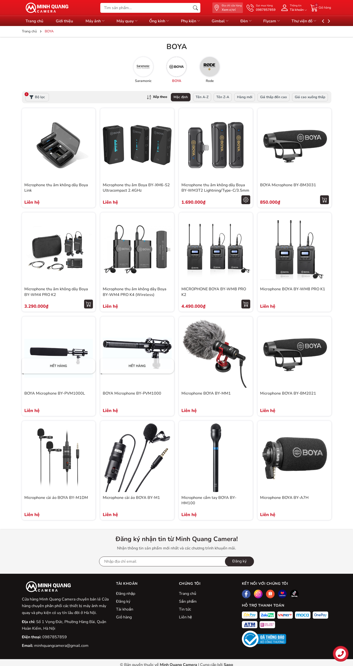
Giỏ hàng (124, 617)
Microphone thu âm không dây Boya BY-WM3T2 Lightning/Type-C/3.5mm (215, 187)
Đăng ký (123, 601)
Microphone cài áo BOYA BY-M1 (131, 497)
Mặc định (181, 97)
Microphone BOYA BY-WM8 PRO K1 (292, 289)
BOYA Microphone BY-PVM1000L (54, 393)
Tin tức (185, 609)
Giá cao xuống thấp (310, 97)
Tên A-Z (202, 97)
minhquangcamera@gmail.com (61, 645)
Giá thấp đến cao (273, 97)
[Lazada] (282, 594)
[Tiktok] (294, 594)
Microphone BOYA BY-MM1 (206, 393)
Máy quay (131, 21)
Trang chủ (187, 593)
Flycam (282, 21)
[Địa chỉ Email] (176, 561)
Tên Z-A (222, 97)
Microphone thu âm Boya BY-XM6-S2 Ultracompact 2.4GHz (136, 187)
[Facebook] (246, 594)
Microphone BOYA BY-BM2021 (288, 393)
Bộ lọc (35, 96)
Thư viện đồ (316, 21)
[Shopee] (270, 594)
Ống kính (165, 21)
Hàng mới (244, 97)
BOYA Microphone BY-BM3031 (288, 185)
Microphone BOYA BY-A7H (284, 497)
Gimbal (228, 21)
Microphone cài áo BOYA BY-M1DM (56, 497)
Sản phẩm (188, 601)
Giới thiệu (65, 21)
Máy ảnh (98, 21)
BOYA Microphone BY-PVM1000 (132, 393)
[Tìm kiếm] (195, 8)
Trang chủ (34, 21)
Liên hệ (185, 617)
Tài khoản (124, 609)
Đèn (256, 21)
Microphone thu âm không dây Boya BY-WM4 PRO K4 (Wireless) (134, 291)
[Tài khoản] (293, 7)
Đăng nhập (125, 593)
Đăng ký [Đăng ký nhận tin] (239, 561)
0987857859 (54, 637)
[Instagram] (258, 594)
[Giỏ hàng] (320, 7)
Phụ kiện (197, 21)
